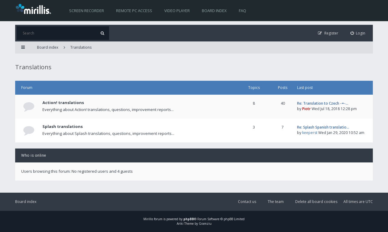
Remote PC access (134, 10)
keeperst (309, 132)
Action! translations (63, 102)
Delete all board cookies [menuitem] (316, 201)
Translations (81, 47)
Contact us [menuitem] (247, 201)
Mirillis (148, 219)
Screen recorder (86, 10)
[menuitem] (358, 33)
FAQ (242, 10)
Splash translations (62, 126)
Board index (214, 10)
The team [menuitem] (276, 201)
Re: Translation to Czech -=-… (322, 103)
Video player (177, 10)
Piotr (306, 108)
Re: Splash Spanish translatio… (323, 127)
